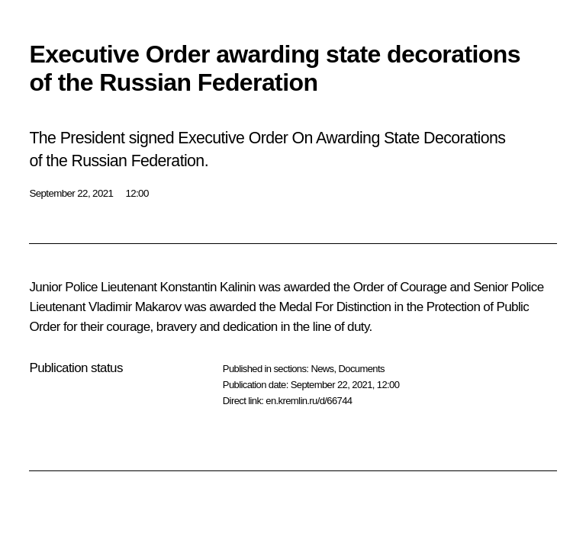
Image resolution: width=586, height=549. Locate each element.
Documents (362, 368)
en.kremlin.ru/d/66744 (309, 400)
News (322, 368)
